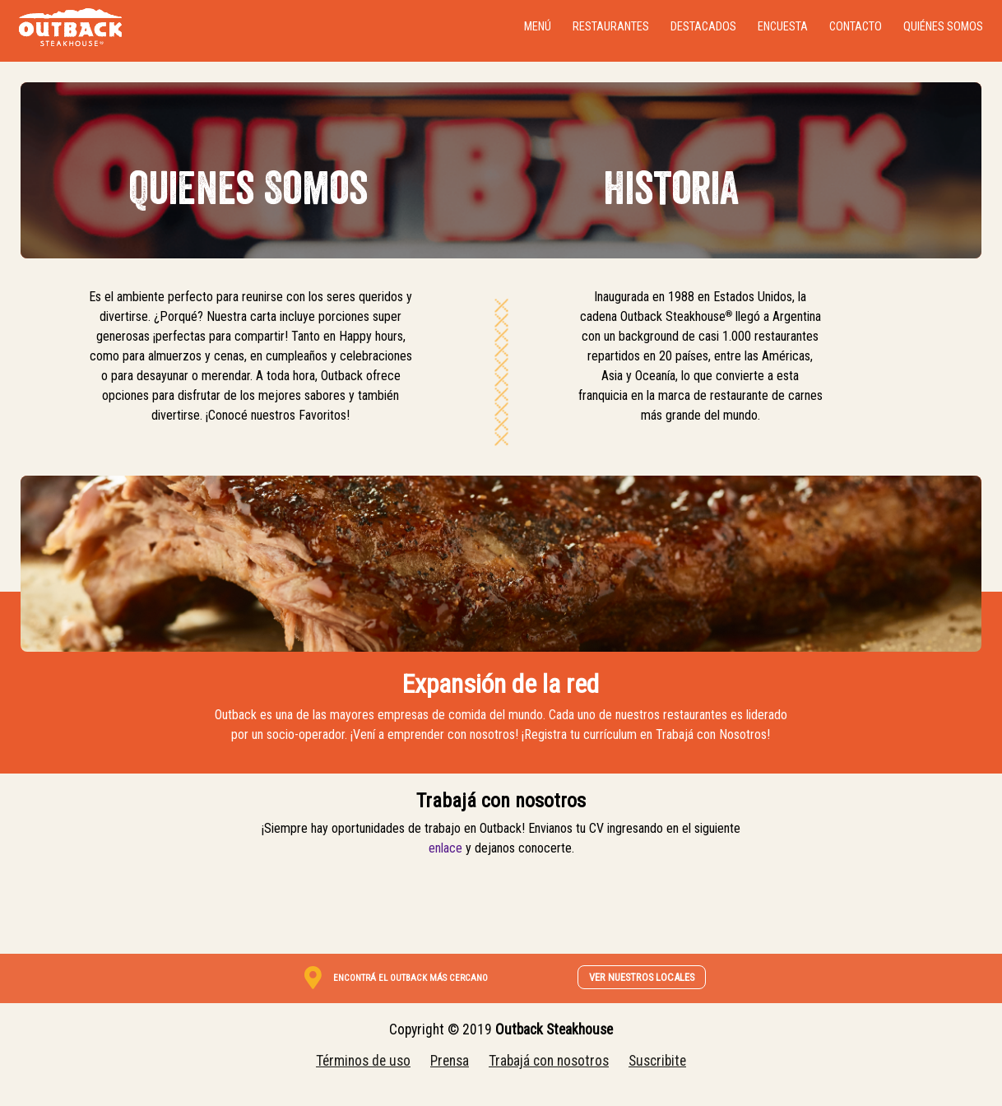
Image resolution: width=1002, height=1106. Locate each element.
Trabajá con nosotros (549, 1061)
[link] (412, 976)
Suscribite (657, 1061)
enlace (445, 848)
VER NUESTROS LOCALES (641, 977)
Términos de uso (363, 1061)
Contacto (855, 27)
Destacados (703, 27)
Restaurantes (611, 27)
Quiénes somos (943, 27)
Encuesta (783, 27)
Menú (537, 27)
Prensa (449, 1061)
